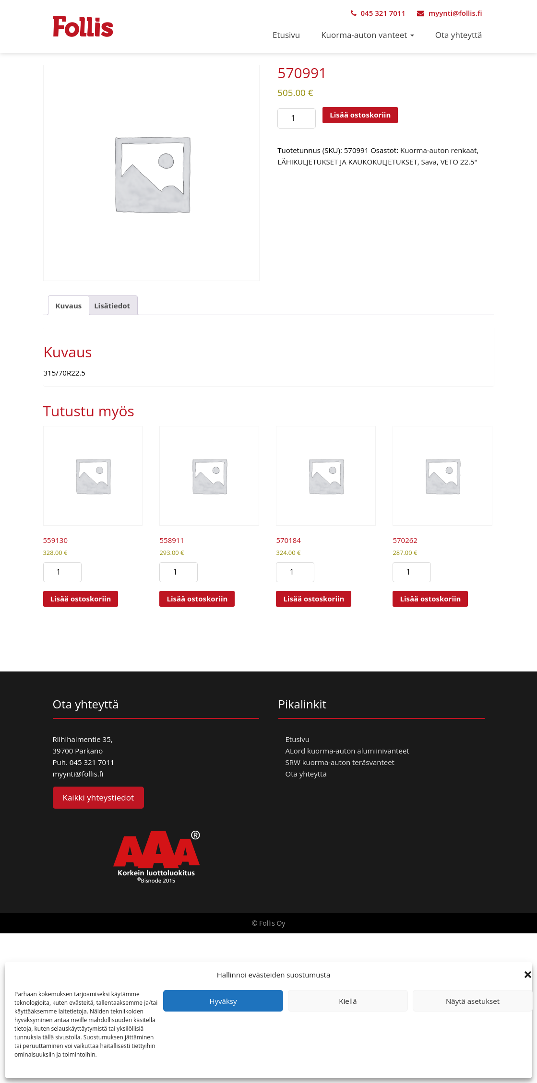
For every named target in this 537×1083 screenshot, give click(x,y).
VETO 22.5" (459, 161)
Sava (428, 161)
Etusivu (286, 34)
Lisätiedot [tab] (112, 305)
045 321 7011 (378, 13)
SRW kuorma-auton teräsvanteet (340, 762)
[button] (528, 974)
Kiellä (348, 1001)
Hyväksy (223, 1001)
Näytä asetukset (473, 1001)
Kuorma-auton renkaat (438, 150)
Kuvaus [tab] (69, 305)
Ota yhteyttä (458, 34)
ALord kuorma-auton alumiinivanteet (347, 750)
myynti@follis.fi (449, 13)
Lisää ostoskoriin (360, 114)
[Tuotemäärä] (296, 118)
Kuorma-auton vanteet (367, 34)
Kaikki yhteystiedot (98, 797)
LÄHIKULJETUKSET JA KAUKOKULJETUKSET (347, 161)
